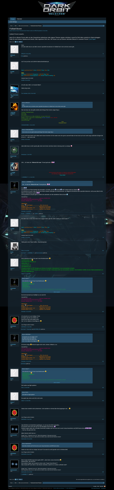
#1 (103, 53)
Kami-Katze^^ (23, 252)
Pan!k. (12, 378)
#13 (103, 326)
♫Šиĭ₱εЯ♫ (36, 213)
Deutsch (10, 486)
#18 (103, 438)
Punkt (11, 252)
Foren (12, 19)
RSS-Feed (104, 486)
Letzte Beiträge (13, 21)
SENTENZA (13, 326)
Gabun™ (12, 268)
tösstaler (22, 213)
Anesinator (13, 191)
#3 (103, 93)
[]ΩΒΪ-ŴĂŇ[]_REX (37, 329)
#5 (103, 139)
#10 (103, 250)
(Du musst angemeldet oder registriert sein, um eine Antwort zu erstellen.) (90, 479)
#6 (103, 154)
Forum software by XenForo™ (41, 488)
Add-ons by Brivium (64, 488)
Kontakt (94, 486)
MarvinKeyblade (39, 252)
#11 (103, 273)
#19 (103, 454)
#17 (103, 419)
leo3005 (12, 71)
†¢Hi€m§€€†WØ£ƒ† (12, 113)
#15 (103, 387)
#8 (103, 211)
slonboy (12, 139)
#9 (103, 237)
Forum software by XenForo (19, 488)
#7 (103, 177)
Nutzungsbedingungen (95, 488)
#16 (103, 400)
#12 (103, 311)
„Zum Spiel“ (92, 39)
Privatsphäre (103, 488)
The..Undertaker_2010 (14, 95)
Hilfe (98, 486)
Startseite (101, 486)
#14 (103, 361)
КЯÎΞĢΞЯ (36, 30)
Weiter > (20, 41)
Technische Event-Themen (24, 30)
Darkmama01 (13, 435)
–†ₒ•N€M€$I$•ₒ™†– (12, 173)
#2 (103, 80)
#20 (103, 471)
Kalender (19, 19)
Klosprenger (13, 156)
